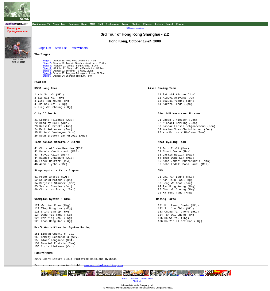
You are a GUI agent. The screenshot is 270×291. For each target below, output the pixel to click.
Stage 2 (47, 63)
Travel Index (147, 278)
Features (74, 24)
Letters (159, 24)
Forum (180, 24)
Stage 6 (47, 75)
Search (170, 24)
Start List (60, 48)
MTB (92, 24)
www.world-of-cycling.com (103, 265)
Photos (135, 24)
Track (125, 24)
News (56, 24)
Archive (134, 278)
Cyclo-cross (112, 24)
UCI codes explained (135, 28)
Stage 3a (47, 65)
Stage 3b (47, 68)
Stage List (44, 48)
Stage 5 (47, 73)
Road (84, 24)
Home (124, 278)
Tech (63, 24)
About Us (137, 281)
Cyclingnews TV (41, 24)
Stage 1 (47, 60)
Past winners (79, 48)
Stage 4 (47, 70)
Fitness (147, 24)
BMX (100, 24)
